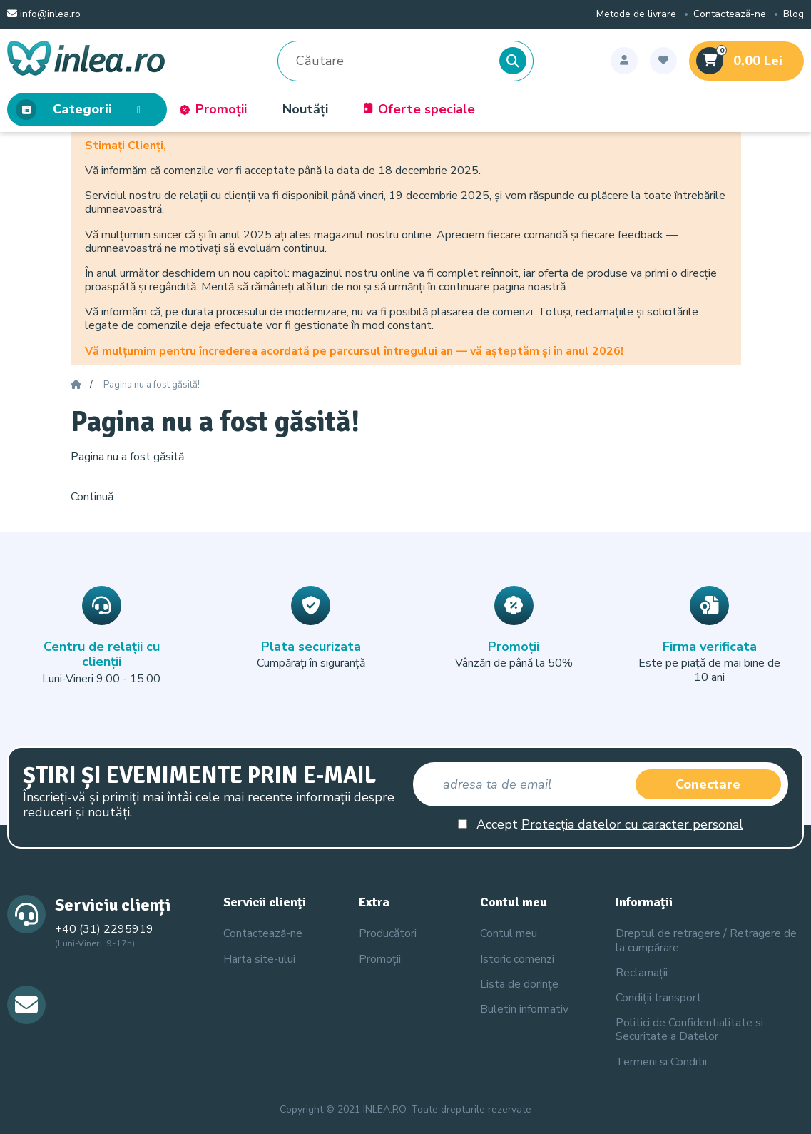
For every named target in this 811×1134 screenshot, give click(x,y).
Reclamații (642, 973)
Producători (388, 933)
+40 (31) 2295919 (104, 929)
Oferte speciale (419, 110)
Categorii (82, 110)
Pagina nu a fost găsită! (151, 385)
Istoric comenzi (517, 959)
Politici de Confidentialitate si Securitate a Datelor (689, 1029)
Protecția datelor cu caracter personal (632, 824)
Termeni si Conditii (661, 1062)
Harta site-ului (259, 959)
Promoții (213, 110)
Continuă (92, 497)
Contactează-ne (729, 15)
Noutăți (305, 110)
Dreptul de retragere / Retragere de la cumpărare (706, 940)
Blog (793, 15)
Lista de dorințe (519, 984)
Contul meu (508, 933)
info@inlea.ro (44, 15)
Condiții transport (658, 998)
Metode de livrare (636, 15)
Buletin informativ (524, 1009)
